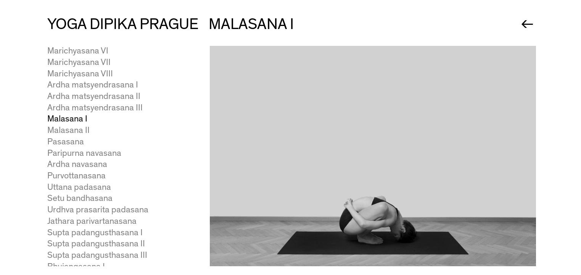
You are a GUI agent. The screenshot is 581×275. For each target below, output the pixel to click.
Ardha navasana (77, 164)
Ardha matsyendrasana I (92, 84)
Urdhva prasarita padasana (97, 209)
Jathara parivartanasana (92, 221)
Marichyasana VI (77, 50)
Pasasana (65, 141)
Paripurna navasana (84, 153)
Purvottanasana (76, 175)
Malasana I (67, 118)
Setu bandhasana (80, 198)
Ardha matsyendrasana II (93, 96)
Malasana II (68, 130)
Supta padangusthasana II (96, 243)
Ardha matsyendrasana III (95, 107)
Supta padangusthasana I (95, 232)
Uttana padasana (79, 187)
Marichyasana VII (79, 62)
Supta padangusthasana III (97, 255)
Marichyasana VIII (80, 73)
